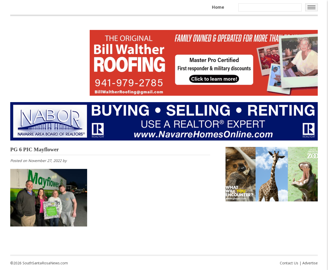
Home (218, 7)
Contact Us (289, 263)
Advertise (310, 263)
